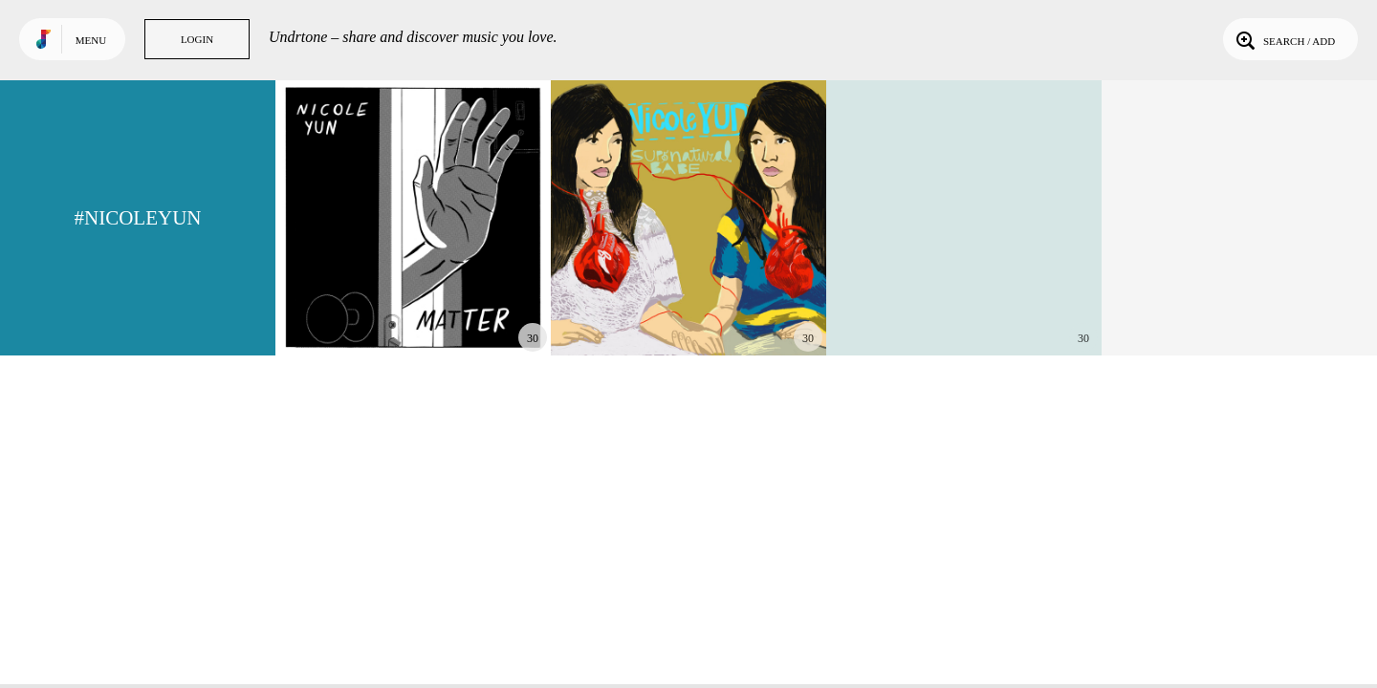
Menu (91, 40)
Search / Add (1284, 39)
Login (197, 39)
